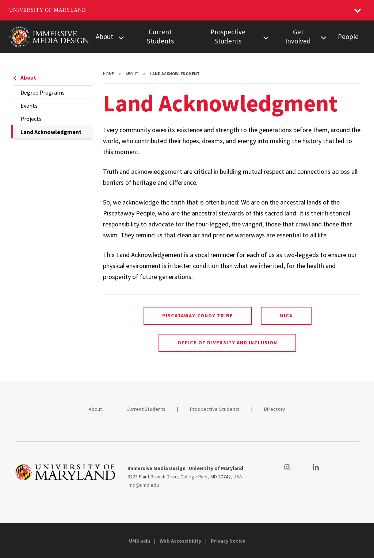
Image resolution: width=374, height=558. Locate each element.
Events (29, 105)
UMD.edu (139, 541)
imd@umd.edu (143, 485)
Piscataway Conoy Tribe (197, 315)
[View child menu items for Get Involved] (323, 36)
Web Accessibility (180, 541)
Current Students (160, 36)
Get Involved (298, 36)
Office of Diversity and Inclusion (227, 342)
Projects (31, 118)
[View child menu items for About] (121, 36)
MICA (286, 315)
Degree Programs (42, 92)
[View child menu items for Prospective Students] (266, 36)
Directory (274, 409)
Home (108, 73)
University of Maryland (47, 10)
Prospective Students (227, 36)
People (348, 36)
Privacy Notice (228, 541)
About (104, 36)
